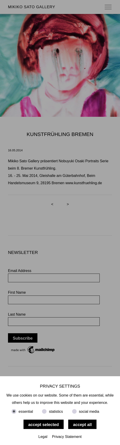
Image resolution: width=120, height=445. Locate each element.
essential (25, 411)
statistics (56, 411)
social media (89, 411)
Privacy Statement (67, 437)
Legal (42, 437)
